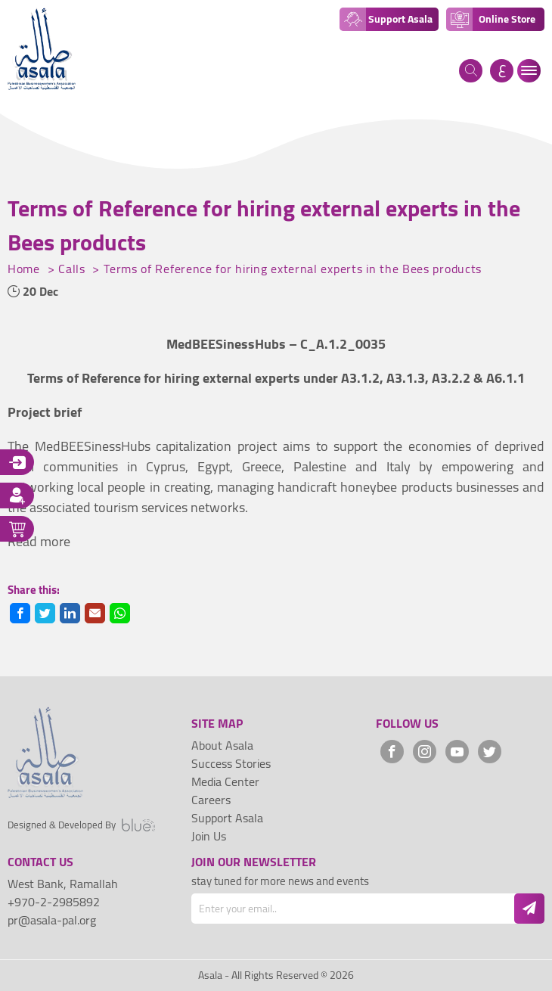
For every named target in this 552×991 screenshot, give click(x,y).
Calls (73, 268)
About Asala (222, 745)
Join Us (208, 836)
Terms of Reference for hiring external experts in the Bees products (293, 268)
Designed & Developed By (81, 825)
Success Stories (231, 763)
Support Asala (227, 818)
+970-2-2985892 (54, 902)
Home (26, 268)
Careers (211, 800)
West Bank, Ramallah (63, 884)
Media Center (225, 781)
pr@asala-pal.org (52, 920)
